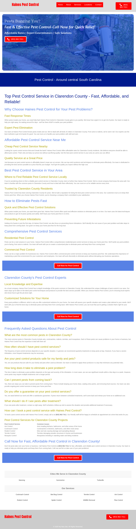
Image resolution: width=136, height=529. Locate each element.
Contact (98, 5)
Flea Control (118, 500)
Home (60, 5)
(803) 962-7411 (61, 415)
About (68, 5)
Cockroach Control (22, 494)
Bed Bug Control (56, 494)
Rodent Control (22, 500)
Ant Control (118, 494)
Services (77, 5)
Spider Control (56, 500)
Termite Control (89, 494)
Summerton (60, 480)
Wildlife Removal (89, 500)
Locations (88, 5)
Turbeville (100, 480)
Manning (22, 480)
